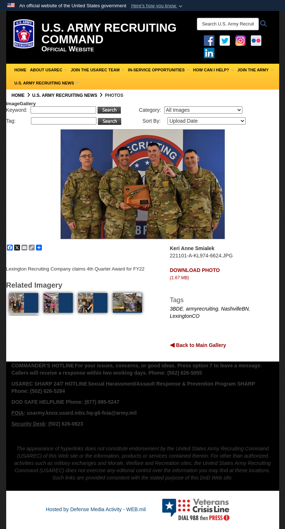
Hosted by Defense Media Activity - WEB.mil (96, 509)
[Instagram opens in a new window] (240, 40)
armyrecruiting (202, 309)
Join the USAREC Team (97, 70)
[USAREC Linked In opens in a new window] (210, 52)
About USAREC (48, 70)
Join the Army (255, 70)
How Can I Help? (213, 70)
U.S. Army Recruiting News (47, 83)
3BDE (176, 309)
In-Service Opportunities (159, 70)
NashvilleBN (235, 309)
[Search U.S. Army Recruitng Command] (228, 24)
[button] (157, 5)
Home (21, 70)
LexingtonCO (185, 316)
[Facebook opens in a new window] (209, 40)
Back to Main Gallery (200, 345)
